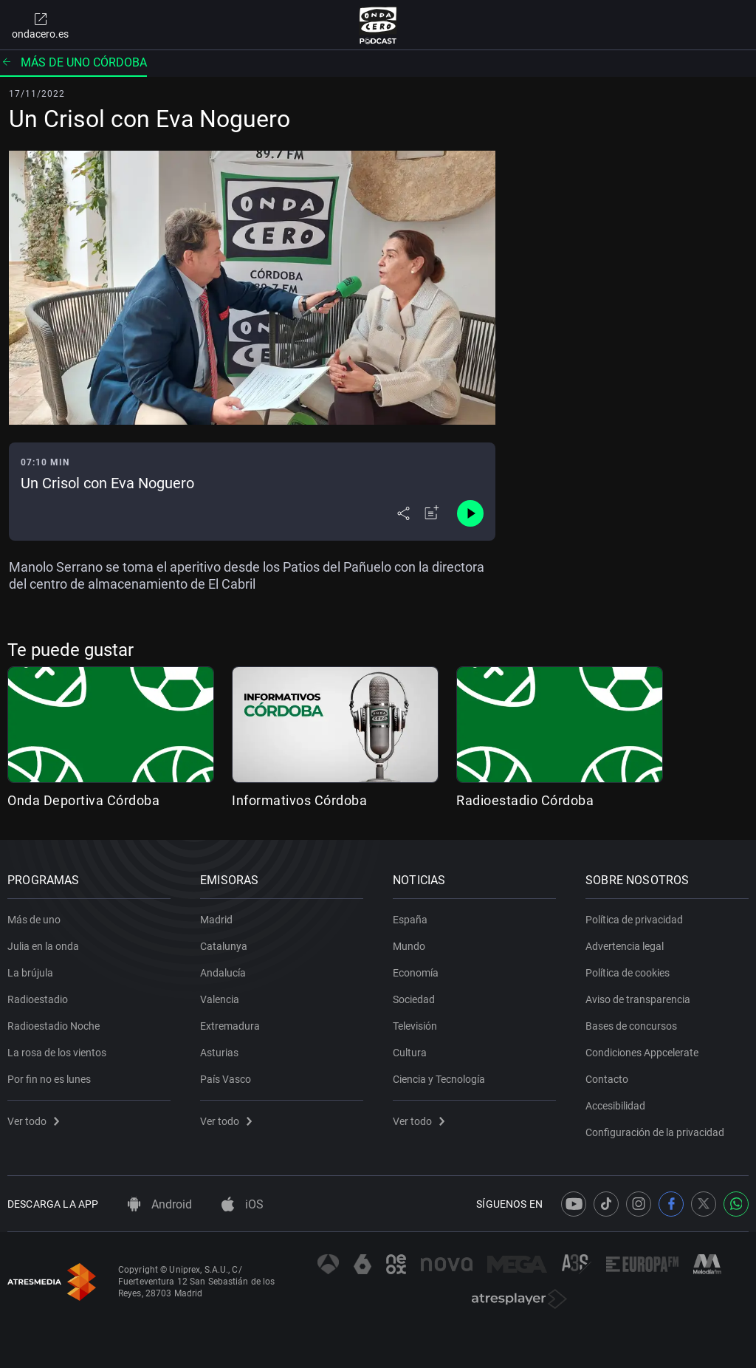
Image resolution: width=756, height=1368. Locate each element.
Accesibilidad (615, 1106)
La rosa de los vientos (56, 1053)
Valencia (219, 999)
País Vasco (225, 1079)
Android (160, 1204)
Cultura (410, 1053)
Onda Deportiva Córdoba (83, 800)
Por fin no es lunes (49, 1079)
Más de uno (34, 920)
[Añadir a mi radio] (432, 513)
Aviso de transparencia (637, 999)
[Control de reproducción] (470, 513)
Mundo (409, 946)
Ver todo (33, 1121)
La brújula (30, 973)
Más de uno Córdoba (73, 62)
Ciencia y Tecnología (439, 1079)
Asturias (219, 1053)
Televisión (415, 1026)
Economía (416, 973)
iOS (242, 1204)
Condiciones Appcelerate (641, 1053)
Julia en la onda (43, 946)
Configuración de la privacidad (654, 1132)
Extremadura (230, 1026)
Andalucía (223, 973)
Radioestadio (37, 999)
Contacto (606, 1079)
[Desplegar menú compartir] (403, 513)
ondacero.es (40, 25)
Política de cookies (627, 973)
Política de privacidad (634, 920)
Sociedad (414, 999)
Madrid (216, 920)
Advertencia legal (624, 946)
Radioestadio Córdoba (525, 800)
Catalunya (223, 946)
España (410, 920)
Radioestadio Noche (53, 1026)
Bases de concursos (631, 1026)
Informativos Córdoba (299, 800)
